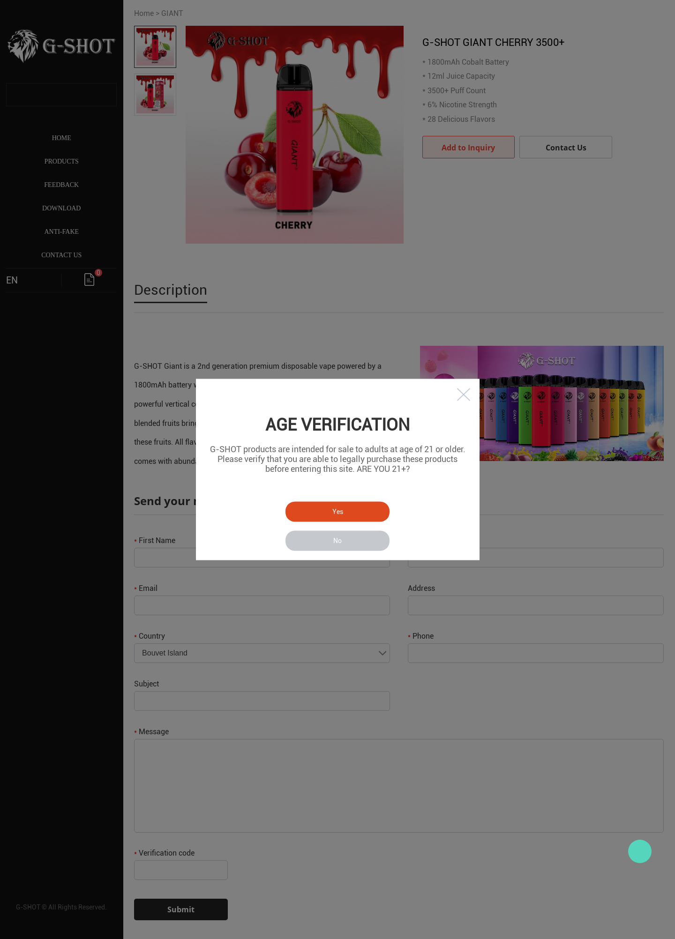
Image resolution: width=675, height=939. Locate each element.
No (337, 540)
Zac (640, 851)
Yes (337, 511)
